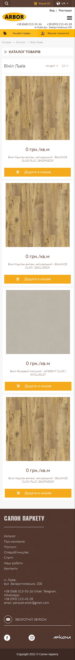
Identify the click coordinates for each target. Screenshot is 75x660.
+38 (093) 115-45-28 (59, 24)
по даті (50, 65)
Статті (8, 557)
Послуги (10, 547)
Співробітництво (16, 552)
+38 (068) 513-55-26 (29, 24)
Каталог (21, 42)
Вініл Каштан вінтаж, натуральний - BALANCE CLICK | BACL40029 (37, 265)
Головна (6, 42)
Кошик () (44, 3)
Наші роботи (13, 563)
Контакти (11, 568)
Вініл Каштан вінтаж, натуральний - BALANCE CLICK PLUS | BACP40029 (38, 479)
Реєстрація (65, 10)
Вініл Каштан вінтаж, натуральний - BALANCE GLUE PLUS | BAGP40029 (37, 158)
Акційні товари (21, 33)
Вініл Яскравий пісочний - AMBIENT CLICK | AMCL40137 (38, 372)
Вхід (52, 10)
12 (63, 65)
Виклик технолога (58, 33)
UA (63, 3)
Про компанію (14, 541)
